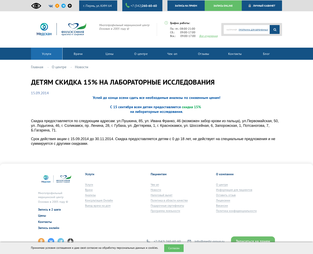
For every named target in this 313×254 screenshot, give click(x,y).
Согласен (174, 248)
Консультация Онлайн (99, 200)
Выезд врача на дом (98, 205)
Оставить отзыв (226, 195)
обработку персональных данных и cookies (130, 248)
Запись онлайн (48, 228)
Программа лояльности (165, 211)
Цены (42, 215)
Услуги (89, 184)
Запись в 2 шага (49, 209)
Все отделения (208, 36)
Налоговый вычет (161, 195)
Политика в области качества (169, 200)
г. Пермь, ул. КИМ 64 (97, 6)
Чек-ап (155, 184)
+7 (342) (141, 5)
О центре (222, 184)
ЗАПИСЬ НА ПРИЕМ (186, 5)
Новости (156, 190)
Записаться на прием (253, 241)
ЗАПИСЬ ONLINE (223, 5)
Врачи (89, 190)
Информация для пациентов (234, 190)
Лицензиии (223, 200)
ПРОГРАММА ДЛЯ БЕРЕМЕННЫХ (253, 29)
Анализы (90, 195)
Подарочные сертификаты (167, 205)
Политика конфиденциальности (236, 211)
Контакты (45, 222)
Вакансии (222, 205)
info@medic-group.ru (210, 241)
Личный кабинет (261, 5)
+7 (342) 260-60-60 (167, 241)
